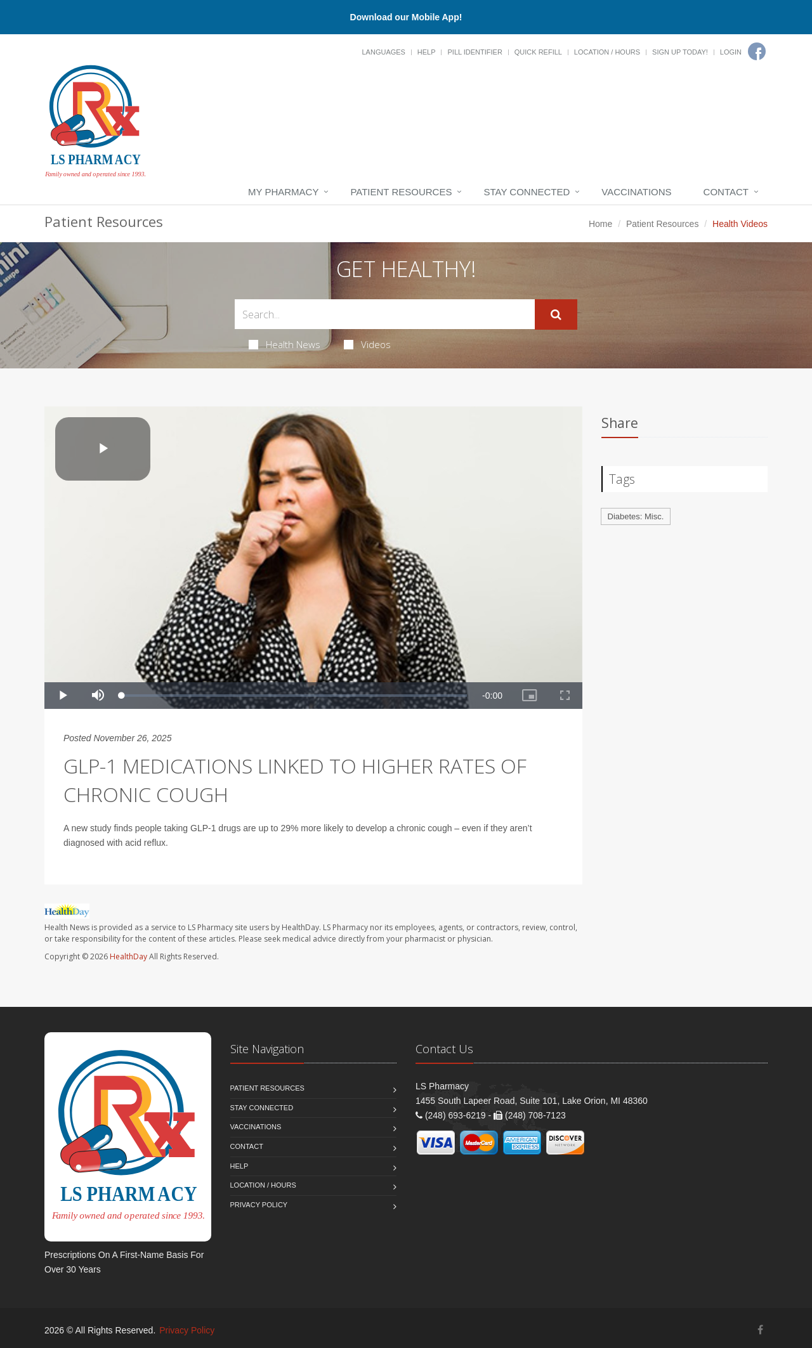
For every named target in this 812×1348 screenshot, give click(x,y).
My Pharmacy (283, 191)
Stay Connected (526, 191)
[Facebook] (757, 51)
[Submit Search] (556, 314)
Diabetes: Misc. (636, 516)
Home (600, 224)
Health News (284, 344)
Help (426, 52)
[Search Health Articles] (385, 314)
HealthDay (128, 956)
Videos (367, 344)
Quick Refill (538, 52)
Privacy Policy (259, 1205)
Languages (383, 52)
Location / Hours (607, 52)
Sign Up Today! (680, 52)
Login (731, 52)
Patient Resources (401, 191)
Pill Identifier (474, 52)
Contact (726, 191)
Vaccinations (636, 191)
